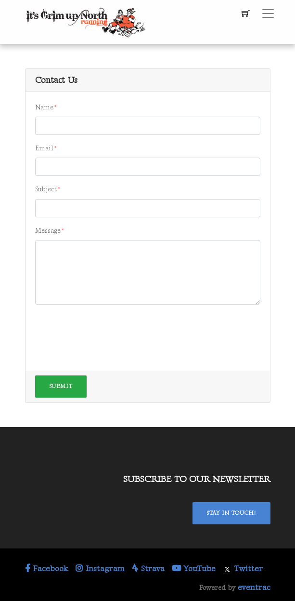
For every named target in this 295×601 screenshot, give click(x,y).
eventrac (254, 587)
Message (48, 231)
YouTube (194, 569)
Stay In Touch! (231, 513)
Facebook (46, 569)
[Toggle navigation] (268, 13)
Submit (61, 386)
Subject (46, 189)
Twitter (243, 569)
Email (44, 148)
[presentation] (108, 331)
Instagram (100, 569)
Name (44, 107)
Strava (148, 569)
